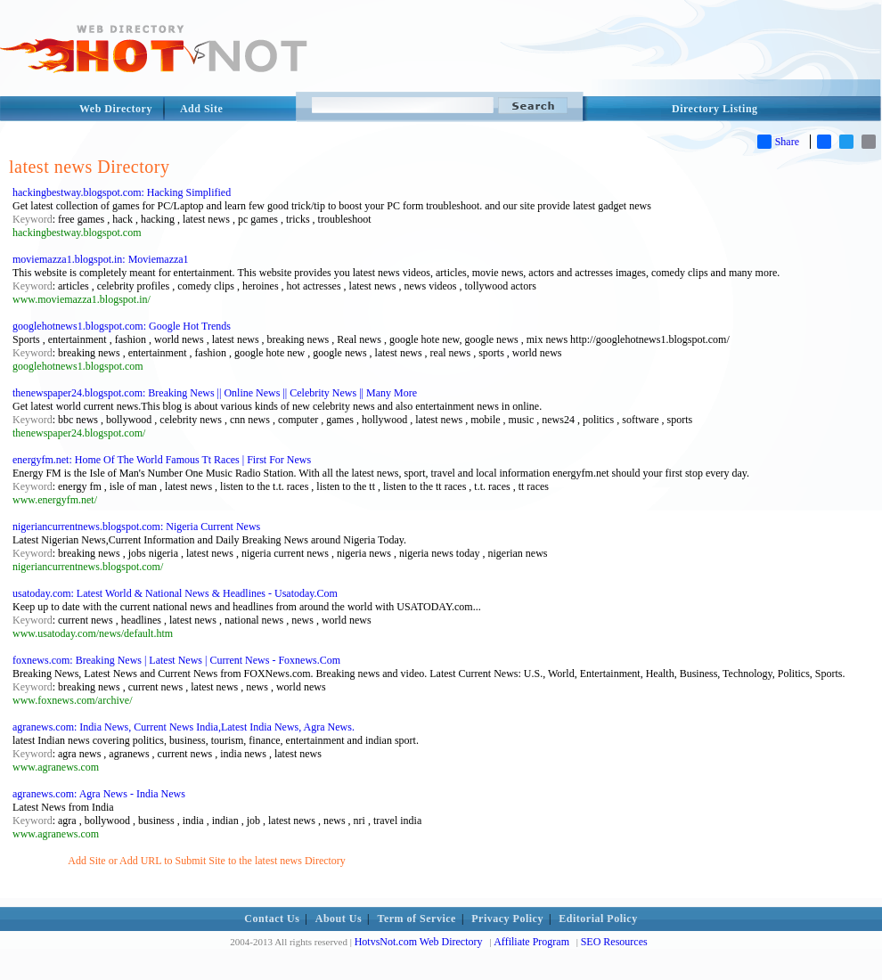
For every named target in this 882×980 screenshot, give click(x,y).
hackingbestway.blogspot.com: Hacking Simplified (121, 192)
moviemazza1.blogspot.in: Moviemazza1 (100, 259)
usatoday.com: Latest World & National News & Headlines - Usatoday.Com (175, 593)
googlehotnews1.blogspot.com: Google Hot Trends (121, 326)
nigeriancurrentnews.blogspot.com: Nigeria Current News (136, 526)
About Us (338, 918)
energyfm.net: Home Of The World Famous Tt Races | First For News (161, 459)
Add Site (201, 108)
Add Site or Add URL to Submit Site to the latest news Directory (207, 860)
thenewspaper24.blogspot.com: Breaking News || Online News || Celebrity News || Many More (214, 393)
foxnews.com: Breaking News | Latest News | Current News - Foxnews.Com (176, 660)
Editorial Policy (598, 918)
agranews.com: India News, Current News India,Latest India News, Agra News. (183, 727)
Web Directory (115, 108)
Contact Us (271, 918)
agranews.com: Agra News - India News (98, 794)
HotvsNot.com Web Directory (419, 941)
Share (778, 142)
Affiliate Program (531, 941)
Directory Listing (715, 108)
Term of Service (417, 918)
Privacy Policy (507, 918)
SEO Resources (614, 941)
